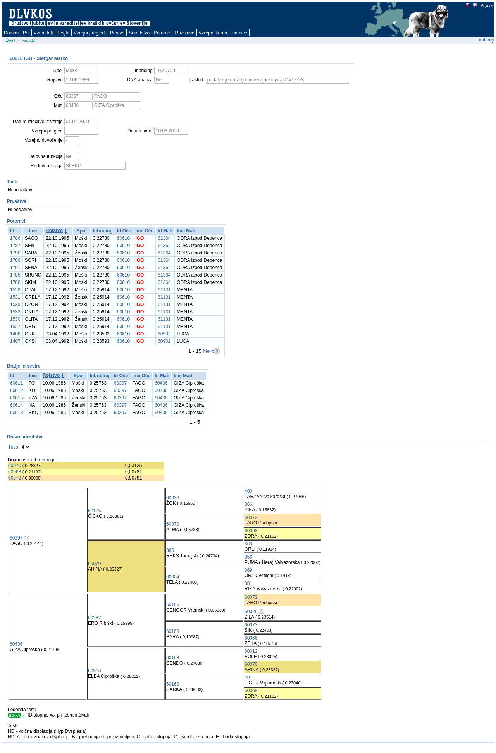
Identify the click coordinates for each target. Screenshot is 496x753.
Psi (26, 33)
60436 (161, 383)
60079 (172, 524)
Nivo (13, 447)
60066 (251, 638)
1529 (15, 304)
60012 (251, 651)
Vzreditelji (44, 33)
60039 (172, 497)
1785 (15, 275)
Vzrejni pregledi (90, 33)
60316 (94, 671)
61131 (164, 289)
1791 (15, 267)
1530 (15, 319)
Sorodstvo (139, 33)
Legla (63, 33)
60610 (123, 238)
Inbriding (102, 231)
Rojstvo (54, 230)
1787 (15, 245)
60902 (164, 334)
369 (248, 570)
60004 (172, 576)
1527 (15, 326)
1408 (15, 334)
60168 (172, 657)
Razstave (185, 33)
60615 (16, 398)
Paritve (117, 33)
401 (248, 677)
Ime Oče (144, 231)
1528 (15, 289)
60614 (16, 405)
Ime (33, 231)
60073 (251, 625)
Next (208, 351)
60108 (172, 631)
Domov (11, 33)
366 (248, 504)
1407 (15, 341)
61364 (164, 238)
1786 (15, 238)
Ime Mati (186, 231)
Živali (11, 40)
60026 (251, 611)
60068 (14, 471)
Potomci (162, 33)
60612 (16, 390)
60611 (16, 383)
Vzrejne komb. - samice (223, 33)
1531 (15, 297)
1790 (15, 253)
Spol (82, 231)
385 (170, 550)
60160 (172, 684)
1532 (15, 312)
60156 (172, 604)
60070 (14, 465)
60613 (16, 412)
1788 (15, 282)
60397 (120, 383)
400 (248, 491)
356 (248, 557)
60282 (94, 618)
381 (248, 583)
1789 (15, 260)
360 (248, 544)
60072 (14, 478)
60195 (94, 511)
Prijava (486, 5)
